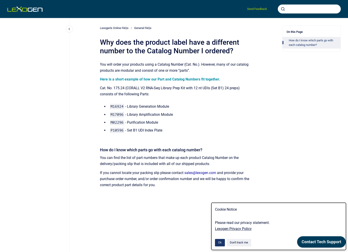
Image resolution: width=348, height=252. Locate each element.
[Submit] (283, 9)
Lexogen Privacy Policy (233, 229)
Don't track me (239, 242)
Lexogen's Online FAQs (114, 28)
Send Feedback (257, 9)
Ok (220, 242)
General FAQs (142, 28)
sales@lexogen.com (200, 173)
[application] (321, 243)
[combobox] (309, 9)
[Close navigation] (69, 29)
